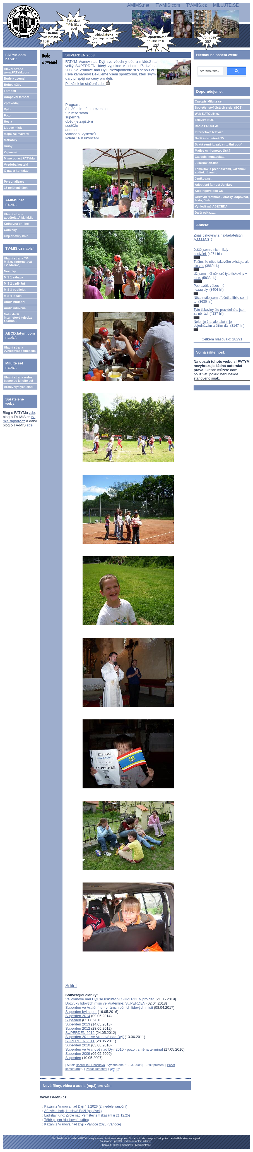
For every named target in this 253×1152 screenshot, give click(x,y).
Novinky (10, 271)
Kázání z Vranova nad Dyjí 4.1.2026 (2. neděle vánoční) (85, 1106)
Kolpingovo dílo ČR (209, 190)
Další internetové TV (209, 138)
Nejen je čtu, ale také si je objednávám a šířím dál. (213, 324)
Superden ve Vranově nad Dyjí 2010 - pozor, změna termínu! (114, 1049)
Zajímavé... (12, 152)
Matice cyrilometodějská (212, 150)
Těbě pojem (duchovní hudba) (66, 1120)
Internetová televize (209, 132)
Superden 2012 (77, 1028)
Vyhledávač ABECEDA (211, 206)
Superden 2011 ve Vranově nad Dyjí (94, 1037)
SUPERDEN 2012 (80, 1033)
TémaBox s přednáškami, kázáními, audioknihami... (220, 170)
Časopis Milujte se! (209, 101)
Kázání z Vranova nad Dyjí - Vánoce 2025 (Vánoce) (82, 1124)
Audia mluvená (15, 308)
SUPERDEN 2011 (80, 1041)
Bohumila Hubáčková (90, 1065)
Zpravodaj (11, 103)
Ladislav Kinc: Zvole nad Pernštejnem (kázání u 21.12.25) (87, 1115)
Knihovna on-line (16, 223)
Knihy (8, 146)
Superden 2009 (77, 1053)
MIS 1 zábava (13, 277)
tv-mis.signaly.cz (19, 419)
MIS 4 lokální (13, 295)
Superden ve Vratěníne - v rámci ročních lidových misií (109, 1007)
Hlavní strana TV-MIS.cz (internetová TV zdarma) (18, 262)
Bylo (7, 109)
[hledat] (209, 71)
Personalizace (14, 181)
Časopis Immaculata (209, 156)
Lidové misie (13, 127)
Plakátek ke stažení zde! (87, 84)
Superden (73, 1020)
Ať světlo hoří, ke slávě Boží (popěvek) (73, 1111)
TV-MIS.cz (196, 5)
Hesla (8, 121)
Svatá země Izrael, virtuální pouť (218, 144)
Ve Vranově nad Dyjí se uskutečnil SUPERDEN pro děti (110, 999)
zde (32, 413)
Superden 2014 (77, 1016)
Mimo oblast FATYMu (19, 158)
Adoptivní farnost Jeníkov (213, 184)
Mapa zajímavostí (16, 133)
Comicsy (10, 230)
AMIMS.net (138, 5)
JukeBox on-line (206, 162)
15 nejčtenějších (16, 187)
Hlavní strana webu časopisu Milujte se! (18, 379)
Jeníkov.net (203, 178)
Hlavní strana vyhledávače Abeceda (20, 349)
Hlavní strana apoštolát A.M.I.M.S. (18, 216)
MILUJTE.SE (226, 5)
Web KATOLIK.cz (207, 113)
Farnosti (10, 90)
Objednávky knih (16, 236)
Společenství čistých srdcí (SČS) (218, 107)
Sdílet (71, 985)
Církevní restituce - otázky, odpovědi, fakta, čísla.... (222, 198)
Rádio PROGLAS (207, 126)
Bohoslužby (12, 84)
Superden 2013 (77, 1024)
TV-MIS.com (167, 5)
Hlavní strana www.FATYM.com (16, 70)
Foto (7, 115)
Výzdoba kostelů (16, 164)
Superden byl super (81, 1012)
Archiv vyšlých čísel (18, 386)
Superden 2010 (77, 1045)
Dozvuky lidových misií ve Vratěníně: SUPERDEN (105, 1003)
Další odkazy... (205, 212)
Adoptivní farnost (16, 97)
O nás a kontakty (16, 170)
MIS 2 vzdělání (14, 283)
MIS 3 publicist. (15, 289)
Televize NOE (204, 119)
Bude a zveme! (14, 78)
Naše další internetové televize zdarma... (18, 318)
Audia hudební (14, 302)
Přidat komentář (96, 1068)
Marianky (10, 140)
